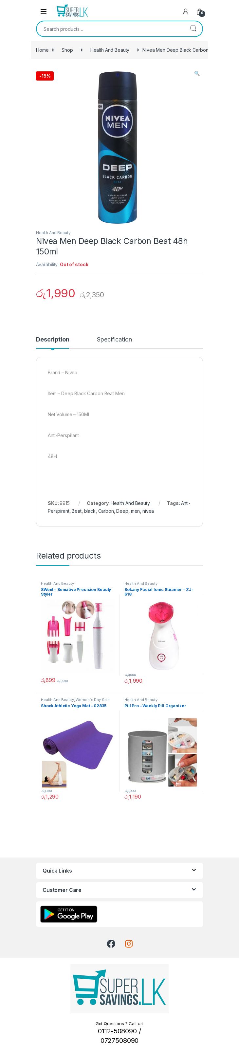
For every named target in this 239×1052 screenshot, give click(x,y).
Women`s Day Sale (93, 699)
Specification (114, 340)
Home (42, 50)
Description (52, 340)
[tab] (52, 342)
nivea (148, 511)
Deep (122, 511)
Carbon (106, 511)
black (90, 511)
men (135, 511)
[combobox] (110, 28)
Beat (76, 511)
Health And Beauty (110, 50)
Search (193, 28)
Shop (67, 50)
